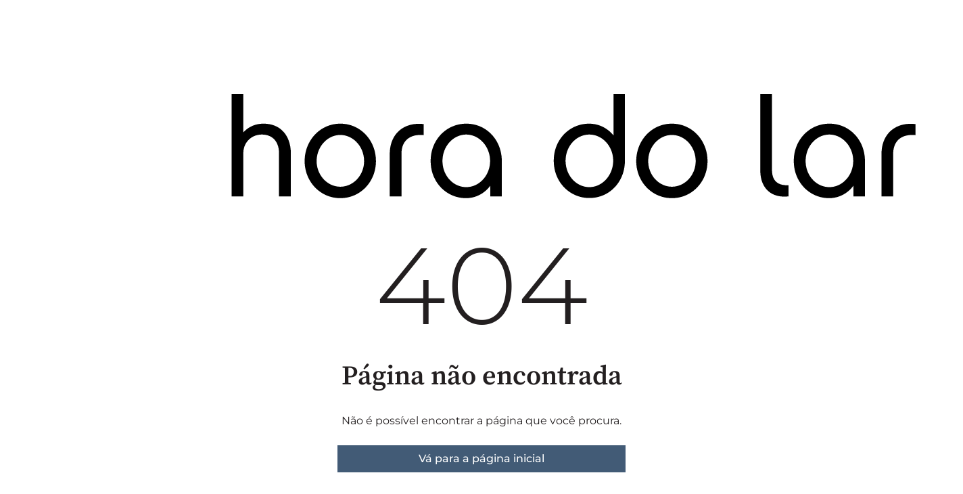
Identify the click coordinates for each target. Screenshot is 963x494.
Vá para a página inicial (481, 458)
